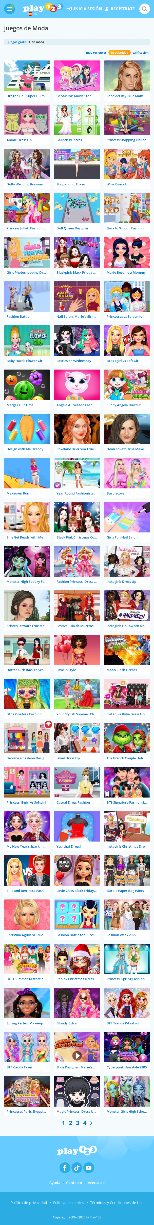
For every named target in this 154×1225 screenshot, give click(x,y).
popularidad (119, 52)
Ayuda (54, 1182)
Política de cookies (68, 1202)
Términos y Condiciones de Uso (116, 1202)
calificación (140, 52)
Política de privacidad (29, 1202)
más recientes (96, 52)
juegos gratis (17, 42)
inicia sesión (84, 9)
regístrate (120, 9)
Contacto (74, 1182)
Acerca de (96, 1182)
